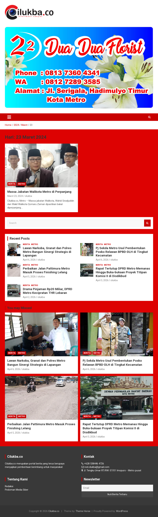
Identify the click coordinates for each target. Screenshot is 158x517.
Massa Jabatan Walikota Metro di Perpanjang (39, 192)
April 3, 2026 (102, 280)
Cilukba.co (53, 511)
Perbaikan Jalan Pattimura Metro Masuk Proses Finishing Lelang (46, 270)
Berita (11, 184)
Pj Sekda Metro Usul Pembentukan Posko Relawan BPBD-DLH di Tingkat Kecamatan (122, 251)
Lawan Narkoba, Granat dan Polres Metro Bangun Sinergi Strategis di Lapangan (47, 251)
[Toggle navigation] (9, 117)
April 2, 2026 (29, 297)
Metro (21, 184)
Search (147, 223)
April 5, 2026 (29, 276)
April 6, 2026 (29, 259)
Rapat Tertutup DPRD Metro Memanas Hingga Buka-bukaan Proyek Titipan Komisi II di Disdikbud (123, 272)
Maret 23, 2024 (15, 196)
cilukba (28, 196)
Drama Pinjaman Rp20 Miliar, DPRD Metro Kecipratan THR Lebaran (47, 291)
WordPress (122, 511)
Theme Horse (83, 511)
